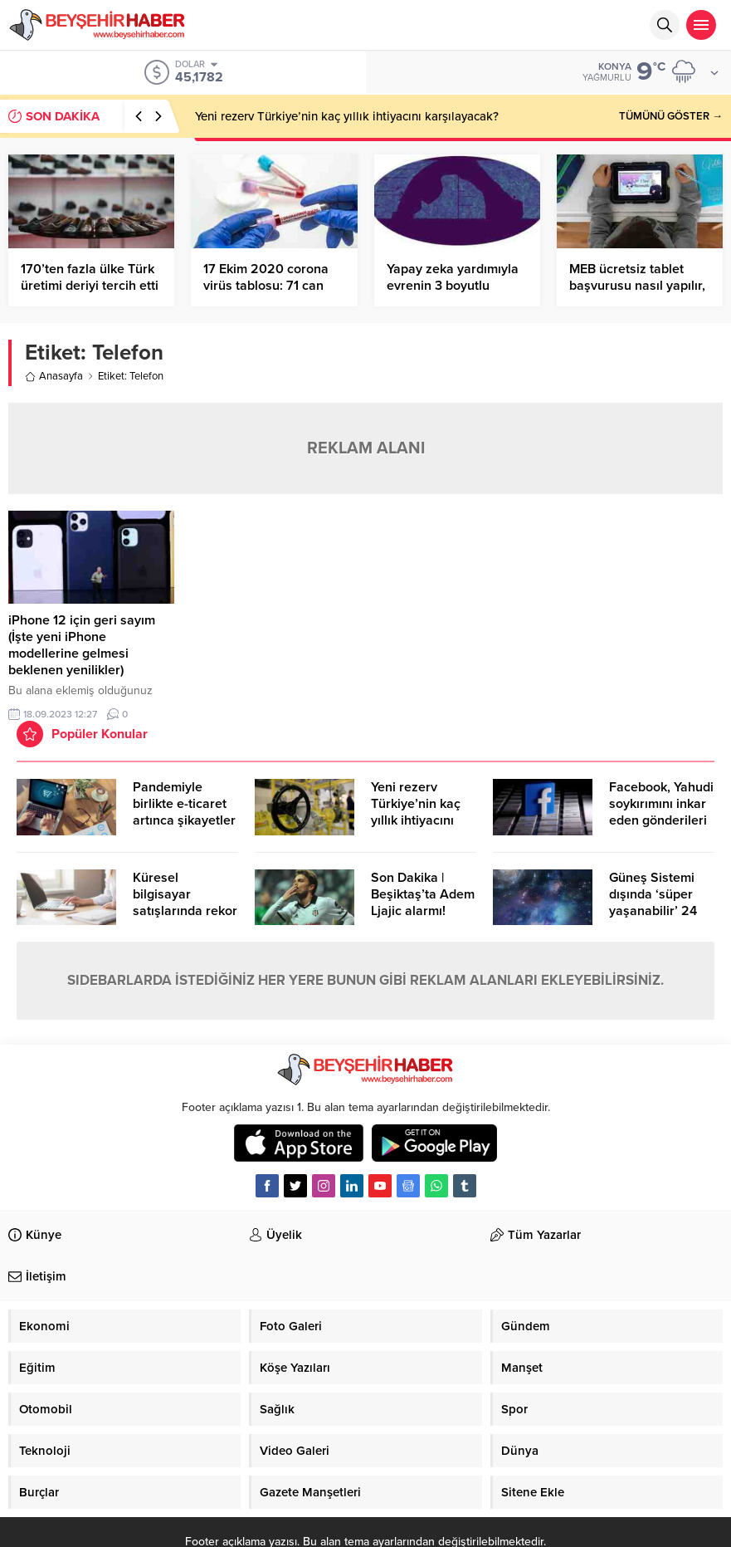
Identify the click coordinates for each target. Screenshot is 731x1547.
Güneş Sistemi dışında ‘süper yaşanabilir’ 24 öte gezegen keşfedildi (653, 910)
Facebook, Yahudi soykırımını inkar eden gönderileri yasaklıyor (661, 812)
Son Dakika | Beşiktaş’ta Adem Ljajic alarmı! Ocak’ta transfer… (423, 902)
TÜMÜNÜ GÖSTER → (671, 116)
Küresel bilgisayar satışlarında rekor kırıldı (185, 902)
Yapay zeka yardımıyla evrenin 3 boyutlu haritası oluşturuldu (453, 286)
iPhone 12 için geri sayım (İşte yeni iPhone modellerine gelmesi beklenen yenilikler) (81, 645)
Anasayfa (54, 376)
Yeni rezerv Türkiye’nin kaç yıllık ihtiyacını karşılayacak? (347, 116)
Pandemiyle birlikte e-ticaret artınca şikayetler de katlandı (184, 812)
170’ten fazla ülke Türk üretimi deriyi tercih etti (89, 277)
